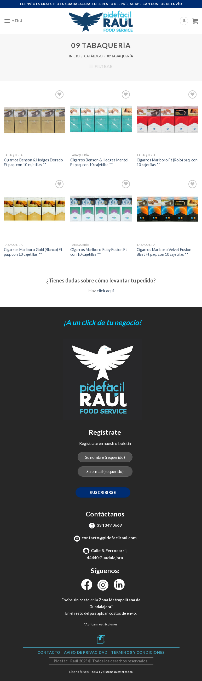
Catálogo (93, 56)
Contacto (48, 652)
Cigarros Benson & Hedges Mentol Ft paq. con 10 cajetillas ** (99, 162)
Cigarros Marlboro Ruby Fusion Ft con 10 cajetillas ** (98, 252)
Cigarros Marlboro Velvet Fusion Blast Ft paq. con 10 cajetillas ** (164, 252)
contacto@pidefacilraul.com (109, 537)
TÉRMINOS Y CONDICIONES (137, 652)
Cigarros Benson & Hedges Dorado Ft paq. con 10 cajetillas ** (33, 162)
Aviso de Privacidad (86, 652)
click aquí (105, 290)
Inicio (74, 56)
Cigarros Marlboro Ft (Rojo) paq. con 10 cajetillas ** (167, 162)
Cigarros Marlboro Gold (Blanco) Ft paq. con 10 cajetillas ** (33, 252)
